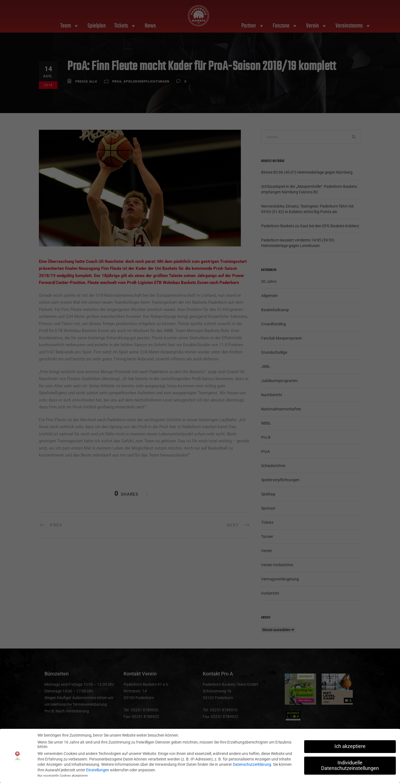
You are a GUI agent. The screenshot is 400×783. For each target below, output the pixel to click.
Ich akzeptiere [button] (350, 746)
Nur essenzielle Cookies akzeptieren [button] (63, 775)
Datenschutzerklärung (252, 764)
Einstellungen (97, 770)
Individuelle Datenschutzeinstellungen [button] (350, 765)
